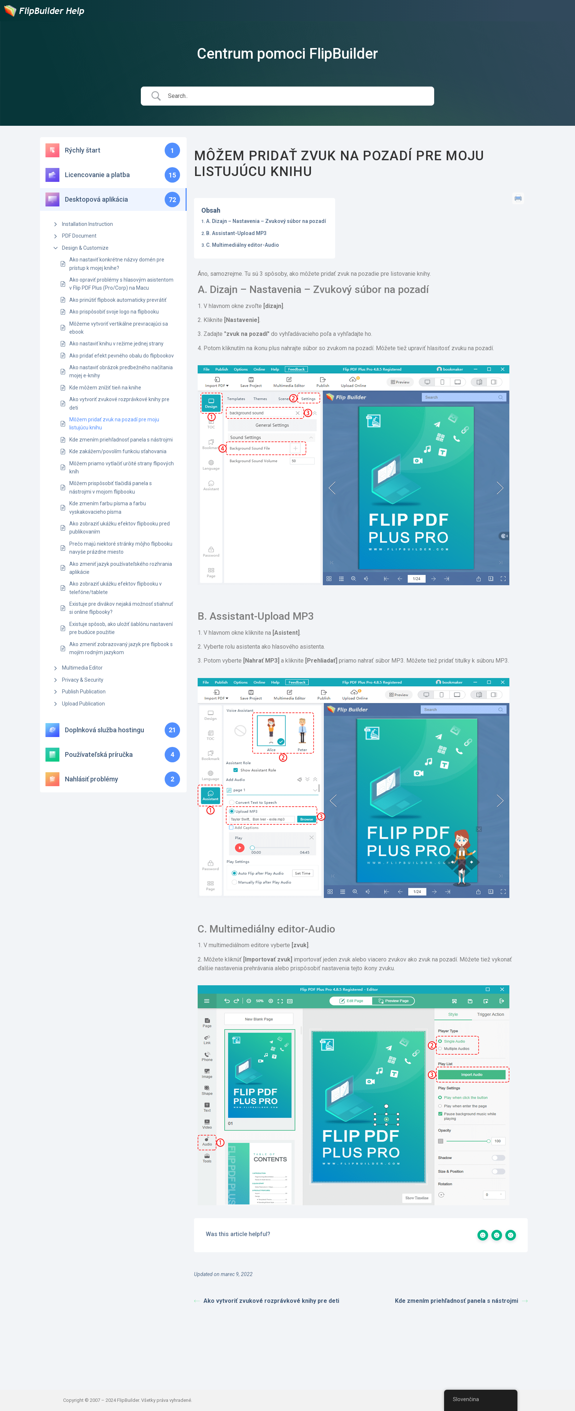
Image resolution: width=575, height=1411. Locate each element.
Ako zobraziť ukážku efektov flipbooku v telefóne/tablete (115, 588)
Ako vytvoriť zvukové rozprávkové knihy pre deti (119, 403)
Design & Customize (85, 248)
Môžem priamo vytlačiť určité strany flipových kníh (121, 467)
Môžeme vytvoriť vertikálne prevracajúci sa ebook (118, 328)
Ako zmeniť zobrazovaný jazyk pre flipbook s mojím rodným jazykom (121, 648)
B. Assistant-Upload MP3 (236, 233)
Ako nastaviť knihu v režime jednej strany (116, 344)
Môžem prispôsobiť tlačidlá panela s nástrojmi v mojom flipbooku (110, 487)
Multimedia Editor (82, 668)
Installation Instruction (87, 224)
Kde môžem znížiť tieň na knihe (105, 388)
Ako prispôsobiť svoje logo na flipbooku (114, 312)
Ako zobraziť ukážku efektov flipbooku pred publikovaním (119, 528)
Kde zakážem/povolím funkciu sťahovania (117, 451)
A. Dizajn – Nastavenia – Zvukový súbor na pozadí (266, 221)
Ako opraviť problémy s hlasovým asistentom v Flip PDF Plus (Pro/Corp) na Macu (121, 284)
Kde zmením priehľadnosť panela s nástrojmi (121, 440)
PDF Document (79, 236)
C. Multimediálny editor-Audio (242, 245)
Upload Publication (83, 704)
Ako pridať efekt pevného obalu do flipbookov (121, 356)
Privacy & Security (82, 680)
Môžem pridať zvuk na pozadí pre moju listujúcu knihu (114, 423)
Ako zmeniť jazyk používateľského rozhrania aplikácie (120, 568)
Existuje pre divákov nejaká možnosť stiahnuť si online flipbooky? (121, 608)
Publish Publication (84, 691)
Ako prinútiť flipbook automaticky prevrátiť (117, 300)
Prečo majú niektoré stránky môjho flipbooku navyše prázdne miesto (120, 548)
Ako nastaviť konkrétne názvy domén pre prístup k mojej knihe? (116, 264)
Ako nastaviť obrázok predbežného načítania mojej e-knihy (121, 371)
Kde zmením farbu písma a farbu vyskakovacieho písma (107, 507)
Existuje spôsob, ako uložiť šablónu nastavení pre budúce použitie (121, 628)
